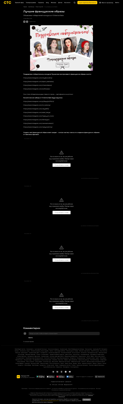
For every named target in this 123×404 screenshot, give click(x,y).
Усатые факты (30, 349)
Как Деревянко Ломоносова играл (42, 359)
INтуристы (73, 358)
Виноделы (104, 349)
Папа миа (17, 352)
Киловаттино (43, 352)
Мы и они (60, 359)
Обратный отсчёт (75, 361)
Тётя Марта (103, 358)
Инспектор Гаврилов (54, 352)
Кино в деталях (74, 367)
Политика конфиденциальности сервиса (40, 388)
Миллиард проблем (59, 350)
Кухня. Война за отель (49, 367)
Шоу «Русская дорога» (63, 358)
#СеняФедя (28, 365)
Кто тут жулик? (76, 352)
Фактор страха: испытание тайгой (96, 361)
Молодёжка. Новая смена (97, 354)
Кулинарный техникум (41, 349)
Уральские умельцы (83, 359)
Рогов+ (104, 363)
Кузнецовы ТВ (97, 349)
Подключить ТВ (99, 376)
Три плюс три (103, 350)
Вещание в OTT (68, 384)
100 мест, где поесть (84, 350)
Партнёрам (24, 388)
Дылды (75, 363)
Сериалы (41, 2)
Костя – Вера (90, 356)
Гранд (56, 365)
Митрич (17, 350)
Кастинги (67, 2)
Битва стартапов (21, 356)
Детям (60, 2)
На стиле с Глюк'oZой (50, 358)
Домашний (68, 381)
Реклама (98, 388)
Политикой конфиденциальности (49, 400)
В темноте (84, 352)
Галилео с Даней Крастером (96, 365)
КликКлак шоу (47, 361)
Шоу (47, 2)
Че (50, 384)
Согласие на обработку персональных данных (64, 388)
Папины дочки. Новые (72, 350)
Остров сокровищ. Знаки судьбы (40, 350)
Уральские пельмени (82, 365)
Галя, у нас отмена (100, 356)
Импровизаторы (85, 354)
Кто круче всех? (20, 358)
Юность (83, 361)
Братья (95, 363)
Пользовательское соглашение (86, 388)
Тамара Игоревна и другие (57, 354)
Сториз (74, 365)
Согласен (86, 399)
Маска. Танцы (68, 363)
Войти (31, 337)
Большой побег (35, 363)
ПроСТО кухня (95, 350)
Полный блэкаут (94, 359)
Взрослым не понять (64, 361)
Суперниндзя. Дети (34, 352)
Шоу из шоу (76, 354)
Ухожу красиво (21, 361)
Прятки (51, 350)
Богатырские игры (93, 352)
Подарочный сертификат (57, 381)
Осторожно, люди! (25, 350)
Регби (79, 363)
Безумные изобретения (71, 356)
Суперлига (43, 365)
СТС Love (54, 384)
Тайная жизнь (19, 359)
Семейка (54, 359)
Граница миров (103, 352)
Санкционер (88, 349)
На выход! (27, 363)
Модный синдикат (87, 363)
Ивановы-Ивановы (30, 354)
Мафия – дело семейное (70, 359)
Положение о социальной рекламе (61, 390)
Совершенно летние (65, 365)
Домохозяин (24, 352)
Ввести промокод (106, 2)
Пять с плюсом (30, 361)
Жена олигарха (44, 363)
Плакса (38, 354)
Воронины (59, 367)
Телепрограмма (31, 2)
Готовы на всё (50, 365)
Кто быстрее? (45, 354)
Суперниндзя (63, 349)
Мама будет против (20, 349)
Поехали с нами (90, 358)
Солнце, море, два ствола (57, 356)
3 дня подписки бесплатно (87, 2)
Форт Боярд (35, 365)
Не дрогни (20, 365)
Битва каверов (19, 363)
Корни (62, 363)
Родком (100, 363)
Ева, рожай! (55, 361)
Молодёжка (66, 367)
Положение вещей (66, 352)
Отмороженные (81, 358)
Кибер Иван (103, 359)
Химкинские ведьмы (53, 349)
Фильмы (53, 2)
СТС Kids (60, 384)
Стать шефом (38, 361)
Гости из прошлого (54, 363)
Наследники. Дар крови (33, 356)
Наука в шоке (82, 356)
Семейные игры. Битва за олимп (34, 358)
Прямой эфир (19, 2)
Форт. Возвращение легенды (76, 349)
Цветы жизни (68, 354)
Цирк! (97, 358)
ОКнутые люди (28, 359)
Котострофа (21, 354)
